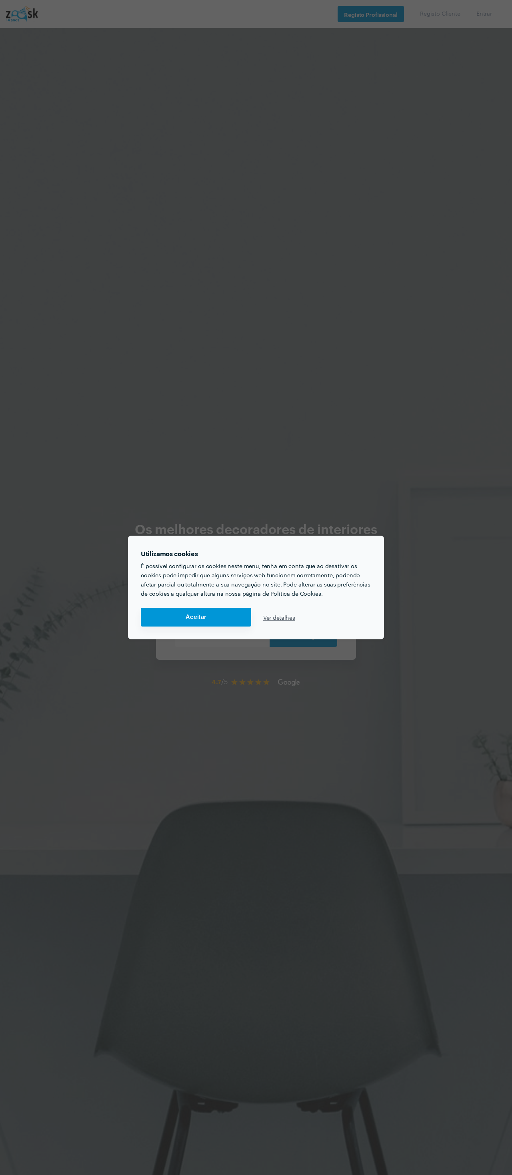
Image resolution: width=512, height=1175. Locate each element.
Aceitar (196, 617)
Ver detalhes (279, 617)
